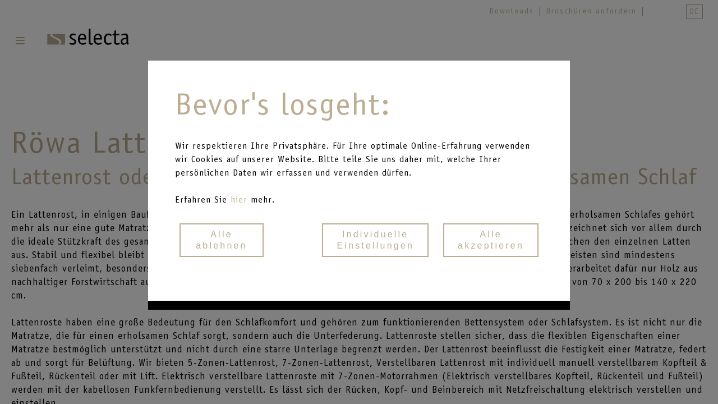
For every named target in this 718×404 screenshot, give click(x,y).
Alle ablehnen (221, 239)
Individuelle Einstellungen (375, 239)
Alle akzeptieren (491, 239)
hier (241, 199)
